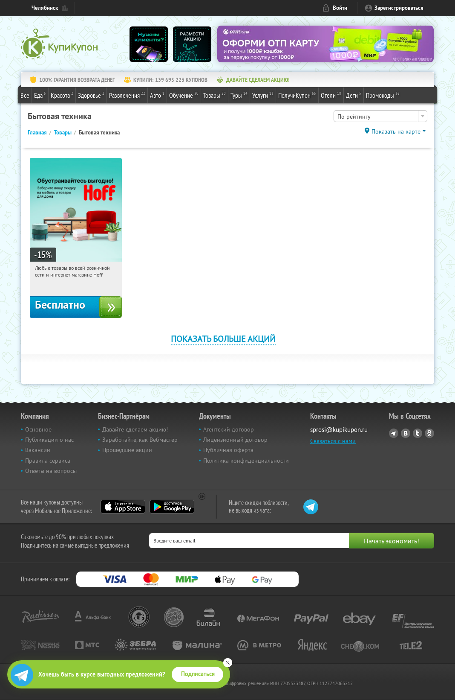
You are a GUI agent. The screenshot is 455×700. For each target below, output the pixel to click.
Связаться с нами (333, 441)
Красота (62, 94)
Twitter (417, 433)
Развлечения (127, 94)
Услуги (263, 94)
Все (24, 95)
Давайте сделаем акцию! (135, 429)
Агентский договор (228, 429)
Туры (239, 94)
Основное (38, 429)
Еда (40, 94)
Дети (353, 94)
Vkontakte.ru (405, 433)
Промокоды (383, 94)
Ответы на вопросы (51, 471)
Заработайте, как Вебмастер (140, 439)
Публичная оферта (228, 450)
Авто (157, 94)
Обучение (184, 94)
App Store (123, 506)
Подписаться (198, 674)
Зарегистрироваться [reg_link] (398, 8)
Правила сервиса (47, 460)
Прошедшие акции (127, 450)
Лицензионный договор (235, 439)
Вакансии (37, 450)
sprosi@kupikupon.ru (339, 430)
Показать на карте (395, 131)
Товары (214, 94)
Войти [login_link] (340, 8)
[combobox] (380, 116)
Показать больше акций (223, 338)
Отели (331, 94)
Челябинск (45, 8)
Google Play (172, 506)
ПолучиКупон (297, 94)
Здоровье (91, 94)
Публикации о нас (49, 439)
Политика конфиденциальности (246, 460)
